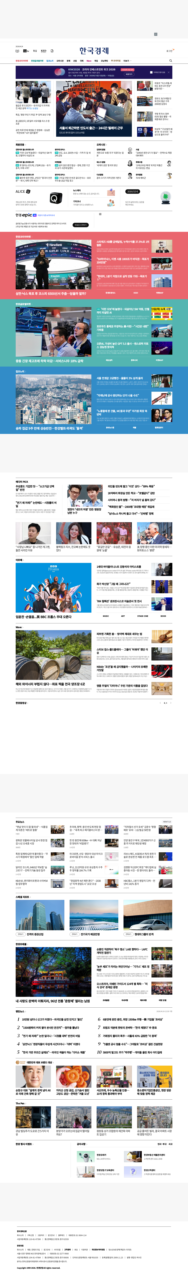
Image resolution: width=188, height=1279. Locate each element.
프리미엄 (116, 60)
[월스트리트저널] (35, 50)
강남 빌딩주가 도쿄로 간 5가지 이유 (32, 1132)
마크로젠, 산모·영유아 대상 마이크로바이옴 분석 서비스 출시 (86, 855)
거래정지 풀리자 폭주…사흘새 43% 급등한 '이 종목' (130, 1036)
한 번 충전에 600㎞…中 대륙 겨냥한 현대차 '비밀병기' (86, 842)
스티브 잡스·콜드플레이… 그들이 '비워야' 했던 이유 (122, 651)
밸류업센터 (159, 427)
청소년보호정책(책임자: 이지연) (119, 1249)
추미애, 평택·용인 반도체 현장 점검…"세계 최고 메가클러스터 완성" (85, 830)
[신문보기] (17, 50)
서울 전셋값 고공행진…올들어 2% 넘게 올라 (120, 378)
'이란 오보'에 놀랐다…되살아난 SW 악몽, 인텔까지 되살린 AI (34, 154)
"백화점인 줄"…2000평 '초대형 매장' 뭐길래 (131, 507)
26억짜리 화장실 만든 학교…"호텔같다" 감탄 (131, 493)
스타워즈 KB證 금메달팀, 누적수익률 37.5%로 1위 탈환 (123, 243)
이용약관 (84, 1249)
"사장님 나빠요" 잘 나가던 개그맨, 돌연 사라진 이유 (33, 548)
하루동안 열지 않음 (159, 72)
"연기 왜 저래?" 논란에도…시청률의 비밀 (36, 504)
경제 (68, 60)
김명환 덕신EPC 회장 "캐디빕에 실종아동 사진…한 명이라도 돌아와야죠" (140, 870)
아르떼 (19, 560)
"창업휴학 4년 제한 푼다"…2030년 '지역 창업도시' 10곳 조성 (85, 882)
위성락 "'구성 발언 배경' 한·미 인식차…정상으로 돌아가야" (163, 131)
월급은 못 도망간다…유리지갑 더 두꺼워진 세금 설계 (32, 107)
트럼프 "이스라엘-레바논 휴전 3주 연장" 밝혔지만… (163, 85)
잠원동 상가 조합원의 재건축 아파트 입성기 (113, 1132)
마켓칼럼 (58, 162)
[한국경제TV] (26, 50)
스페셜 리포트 (22, 897)
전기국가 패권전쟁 (84, 934)
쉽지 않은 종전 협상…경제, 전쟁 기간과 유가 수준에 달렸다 (72, 167)
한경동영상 (21, 703)
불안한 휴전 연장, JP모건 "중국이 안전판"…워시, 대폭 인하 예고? (34, 179)
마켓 (159, 292)
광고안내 (51, 1235)
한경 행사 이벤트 (24, 1144)
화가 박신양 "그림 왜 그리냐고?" (113, 584)
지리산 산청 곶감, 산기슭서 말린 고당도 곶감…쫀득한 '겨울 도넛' (72, 1092)
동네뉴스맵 (110, 427)
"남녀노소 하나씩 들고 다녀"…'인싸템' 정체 (130, 513)
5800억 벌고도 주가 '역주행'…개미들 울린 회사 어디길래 (132, 1052)
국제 (81, 60)
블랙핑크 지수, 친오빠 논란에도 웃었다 (73, 548)
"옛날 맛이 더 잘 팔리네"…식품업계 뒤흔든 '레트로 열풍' (32, 828)
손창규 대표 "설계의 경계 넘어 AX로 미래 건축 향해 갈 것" (33, 1092)
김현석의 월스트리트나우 (25, 149)
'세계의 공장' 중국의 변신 (107, 165)
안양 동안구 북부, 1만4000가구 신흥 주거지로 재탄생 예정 (140, 842)
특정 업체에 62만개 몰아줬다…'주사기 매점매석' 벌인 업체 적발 (32, 855)
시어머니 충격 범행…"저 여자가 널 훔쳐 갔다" (132, 500)
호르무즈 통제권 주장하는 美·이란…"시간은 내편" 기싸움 (122, 328)
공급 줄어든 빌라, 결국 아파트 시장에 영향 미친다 (154, 1132)
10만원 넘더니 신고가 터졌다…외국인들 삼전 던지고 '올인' (52, 1019)
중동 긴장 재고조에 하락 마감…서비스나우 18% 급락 (49, 361)
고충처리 (41, 1235)
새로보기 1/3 (167, 822)
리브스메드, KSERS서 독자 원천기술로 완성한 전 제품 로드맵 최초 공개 (140, 857)
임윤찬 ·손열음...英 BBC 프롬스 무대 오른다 (43, 617)
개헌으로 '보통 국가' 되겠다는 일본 (110, 154)
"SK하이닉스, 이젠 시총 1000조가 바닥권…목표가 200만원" (123, 260)
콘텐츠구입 (36, 1249)
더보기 (126, 61)
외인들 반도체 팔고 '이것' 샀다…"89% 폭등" (131, 486)
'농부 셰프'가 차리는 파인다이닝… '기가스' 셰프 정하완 (123, 968)
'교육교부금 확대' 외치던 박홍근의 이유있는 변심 (149, 167)
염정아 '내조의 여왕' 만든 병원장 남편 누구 (84, 511)
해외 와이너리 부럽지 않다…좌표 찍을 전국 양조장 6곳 (50, 684)
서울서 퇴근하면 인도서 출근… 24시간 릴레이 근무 (91, 128)
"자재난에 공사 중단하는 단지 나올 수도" (118, 395)
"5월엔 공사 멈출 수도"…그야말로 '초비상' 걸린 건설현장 (132, 1044)
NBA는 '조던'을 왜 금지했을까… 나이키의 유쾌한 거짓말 (122, 668)
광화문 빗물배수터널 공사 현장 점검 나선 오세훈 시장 (31, 842)
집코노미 (49, 60)
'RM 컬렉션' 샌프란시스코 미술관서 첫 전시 (119, 601)
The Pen (20, 1103)
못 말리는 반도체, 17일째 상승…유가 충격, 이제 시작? (33, 167)
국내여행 (124, 1000)
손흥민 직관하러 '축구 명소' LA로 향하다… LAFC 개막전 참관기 (122, 951)
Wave (89, 60)
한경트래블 (21, 944)
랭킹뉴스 (20, 1011)
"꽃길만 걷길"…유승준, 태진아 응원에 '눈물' (114, 548)
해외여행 (143, 1000)
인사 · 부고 (162, 1144)
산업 (75, 60)
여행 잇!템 (162, 1000)
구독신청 (30, 1235)
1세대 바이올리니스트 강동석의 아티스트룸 (119, 567)
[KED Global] (43, 50)
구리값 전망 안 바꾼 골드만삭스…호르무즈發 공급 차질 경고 (73, 179)
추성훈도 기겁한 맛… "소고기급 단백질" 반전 (35, 488)
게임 (96, 60)
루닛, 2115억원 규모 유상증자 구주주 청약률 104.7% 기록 (86, 868)
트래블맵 (106, 1000)
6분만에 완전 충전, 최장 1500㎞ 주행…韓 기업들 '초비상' (133, 1019)
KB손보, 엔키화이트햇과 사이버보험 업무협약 (32, 882)
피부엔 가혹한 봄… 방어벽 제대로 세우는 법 (119, 634)
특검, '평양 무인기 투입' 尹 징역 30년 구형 (33, 114)
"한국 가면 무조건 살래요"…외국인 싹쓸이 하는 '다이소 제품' (53, 1052)
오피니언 (60, 60)
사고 (170, 1144)
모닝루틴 (104, 60)
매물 (134, 427)
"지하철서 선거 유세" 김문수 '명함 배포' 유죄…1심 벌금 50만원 (140, 828)
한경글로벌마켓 (37, 60)
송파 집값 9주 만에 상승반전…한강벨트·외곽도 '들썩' (49, 428)
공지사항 (81, 1144)
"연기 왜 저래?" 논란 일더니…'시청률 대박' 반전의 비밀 (51, 1036)
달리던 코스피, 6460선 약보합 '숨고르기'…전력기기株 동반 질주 (31, 868)
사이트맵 (57, 1249)
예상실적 (109, 360)
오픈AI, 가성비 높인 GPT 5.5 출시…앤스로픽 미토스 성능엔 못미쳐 (122, 345)
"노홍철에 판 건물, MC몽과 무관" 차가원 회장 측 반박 (122, 412)
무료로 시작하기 (80, 225)
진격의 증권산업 (29, 934)
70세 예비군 (141, 177)
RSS (76, 1249)
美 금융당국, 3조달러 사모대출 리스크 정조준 (33, 122)
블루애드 (61, 1235)
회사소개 (20, 1235)
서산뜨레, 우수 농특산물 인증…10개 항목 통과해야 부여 (113, 1092)
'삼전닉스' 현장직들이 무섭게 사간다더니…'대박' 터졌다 (51, 1044)
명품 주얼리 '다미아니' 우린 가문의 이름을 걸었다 (122, 686)
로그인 (169, 50)
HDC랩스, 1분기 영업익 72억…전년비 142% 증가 (139, 882)
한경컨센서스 (110, 292)
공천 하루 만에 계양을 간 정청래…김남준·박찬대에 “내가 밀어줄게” (33, 131)
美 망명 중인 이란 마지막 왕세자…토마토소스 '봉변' (154, 548)
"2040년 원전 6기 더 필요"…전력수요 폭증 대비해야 (154, 154)
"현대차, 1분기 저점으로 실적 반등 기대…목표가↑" (122, 278)
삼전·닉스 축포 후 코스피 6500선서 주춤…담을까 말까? (51, 293)
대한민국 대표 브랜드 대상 (39, 1062)
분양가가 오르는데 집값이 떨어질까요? (72, 1132)
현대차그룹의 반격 (138, 934)
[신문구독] (52, 50)
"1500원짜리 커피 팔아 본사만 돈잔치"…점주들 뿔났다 (50, 1028)
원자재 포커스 (60, 149)
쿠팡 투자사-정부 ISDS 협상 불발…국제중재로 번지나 (163, 116)
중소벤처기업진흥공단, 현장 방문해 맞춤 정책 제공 (154, 1092)
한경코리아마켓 (22, 60)
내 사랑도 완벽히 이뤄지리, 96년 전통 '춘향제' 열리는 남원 (53, 1001)
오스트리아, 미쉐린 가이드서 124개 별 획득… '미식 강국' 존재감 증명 (122, 985)
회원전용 (20, 144)
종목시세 (134, 360)
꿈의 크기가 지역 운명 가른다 (109, 177)
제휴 (29, 1249)
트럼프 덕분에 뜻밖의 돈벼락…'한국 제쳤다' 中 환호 (130, 1028)
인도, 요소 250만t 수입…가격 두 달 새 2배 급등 (72, 154)
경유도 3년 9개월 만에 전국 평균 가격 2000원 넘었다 (163, 101)
